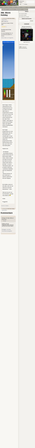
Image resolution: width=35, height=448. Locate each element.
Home (4, 7)
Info (9, 7)
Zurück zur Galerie (4, 205)
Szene (18, 7)
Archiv (25, 9)
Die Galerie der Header (24, 16)
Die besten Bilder (22, 15)
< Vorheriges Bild (5, 18)
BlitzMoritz (27, 42)
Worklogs (18, 9)
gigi (5, 220)
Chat (29, 7)
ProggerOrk (5, 21)
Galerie (5, 9)
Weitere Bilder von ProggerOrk (7, 37)
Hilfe (13, 7)
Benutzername (21, 1)
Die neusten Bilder (23, 13)
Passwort (20, 2)
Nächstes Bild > (4, 19)
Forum (24, 7)
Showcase (11, 9)
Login (20, 4)
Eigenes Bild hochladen (23, 44)
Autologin (25, 4)
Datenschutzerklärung (23, 48)
